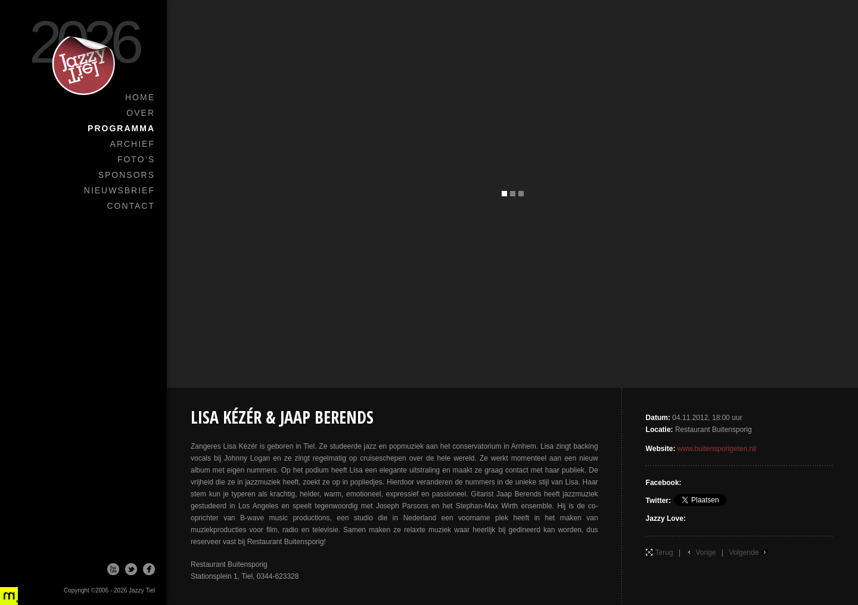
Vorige (705, 552)
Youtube (113, 569)
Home (140, 97)
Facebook (149, 569)
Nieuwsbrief (119, 190)
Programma (121, 128)
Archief (132, 144)
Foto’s (136, 159)
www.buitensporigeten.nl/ (717, 449)
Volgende (743, 552)
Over (140, 113)
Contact (131, 206)
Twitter (131, 569)
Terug (664, 552)
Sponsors (126, 175)
